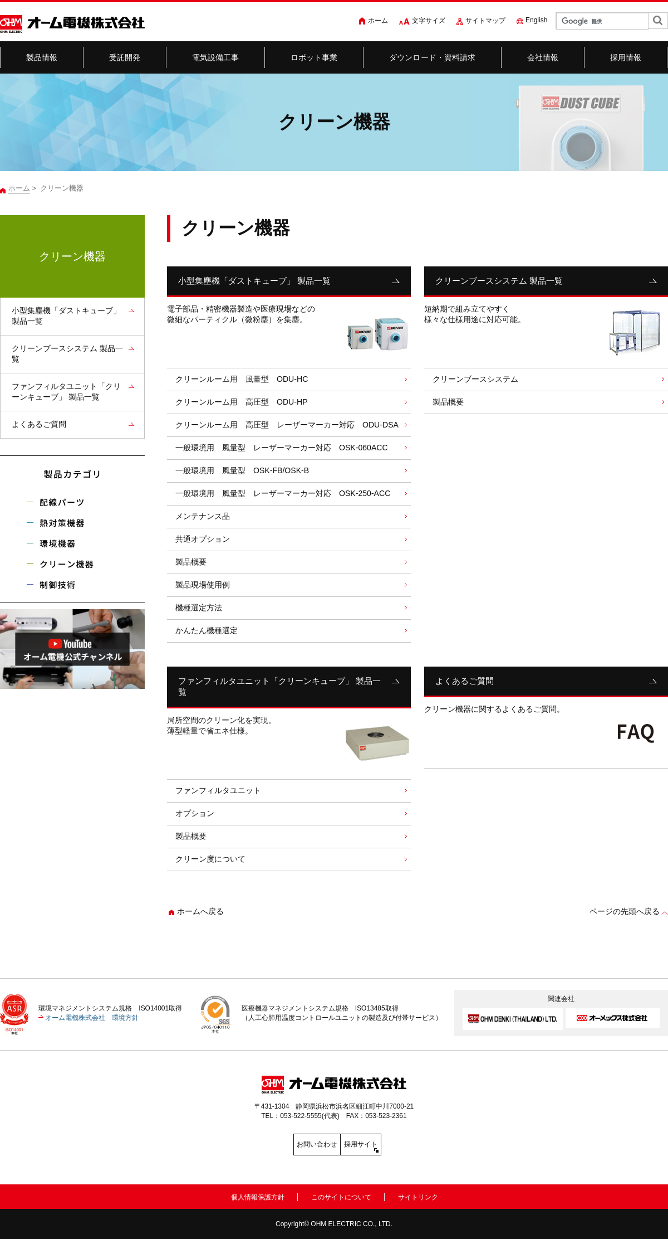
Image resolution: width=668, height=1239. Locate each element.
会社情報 (543, 57)
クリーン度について (210, 858)
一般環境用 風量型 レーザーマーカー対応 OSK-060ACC (281, 447)
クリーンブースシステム (475, 379)
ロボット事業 (314, 57)
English (536, 20)
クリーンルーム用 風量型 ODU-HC (241, 379)
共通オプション (202, 539)
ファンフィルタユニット (218, 790)
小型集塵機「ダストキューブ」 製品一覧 (254, 280)
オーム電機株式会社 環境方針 (92, 1018)
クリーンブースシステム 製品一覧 (499, 280)
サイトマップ (485, 21)
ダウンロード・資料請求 (432, 57)
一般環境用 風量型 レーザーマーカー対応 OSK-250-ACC (282, 493)
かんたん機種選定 (206, 630)
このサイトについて (341, 1195)
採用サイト (384, 1144)
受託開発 (125, 57)
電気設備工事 (215, 57)
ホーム (378, 21)
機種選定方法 (198, 607)
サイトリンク (418, 1195)
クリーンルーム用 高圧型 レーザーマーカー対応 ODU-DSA (287, 424)
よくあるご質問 (464, 681)
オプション (198, 813)
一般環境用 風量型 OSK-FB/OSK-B (242, 470)
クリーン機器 (72, 256)
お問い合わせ (284, 1144)
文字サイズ (428, 21)
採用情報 (626, 57)
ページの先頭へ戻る (625, 911)
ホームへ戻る (200, 911)
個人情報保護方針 (257, 1195)
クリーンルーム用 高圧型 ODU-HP (241, 401)
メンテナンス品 (202, 516)
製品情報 (42, 57)
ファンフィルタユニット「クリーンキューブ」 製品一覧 (279, 686)
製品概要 (191, 561)
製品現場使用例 (202, 584)
